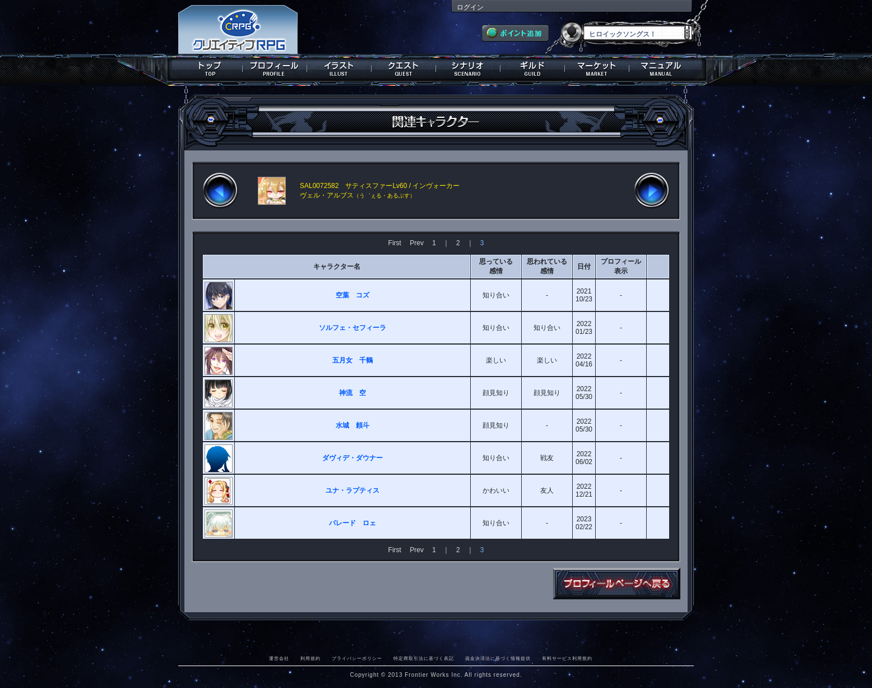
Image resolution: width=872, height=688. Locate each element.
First (394, 243)
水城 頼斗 (352, 425)
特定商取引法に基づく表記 (423, 658)
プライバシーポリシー (357, 658)
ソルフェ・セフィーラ (352, 328)
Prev (417, 243)
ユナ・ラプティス (352, 490)
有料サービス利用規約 (567, 658)
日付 (584, 266)
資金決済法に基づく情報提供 (498, 658)
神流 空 (352, 393)
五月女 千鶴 (352, 360)
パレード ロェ (352, 523)
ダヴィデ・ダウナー (352, 458)
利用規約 (310, 658)
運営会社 (279, 658)
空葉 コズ (352, 295)
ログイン (470, 7)
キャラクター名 (336, 266)
